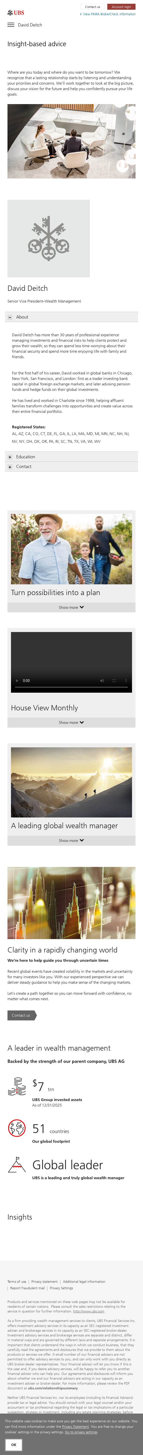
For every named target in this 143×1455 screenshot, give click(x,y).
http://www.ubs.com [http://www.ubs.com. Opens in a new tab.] (88, 1311)
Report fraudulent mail (27, 1288)
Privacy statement (44, 1282)
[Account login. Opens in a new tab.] (121, 7)
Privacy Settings (61, 1288)
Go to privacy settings (81, 1432)
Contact (19, 467)
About (17, 317)
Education (21, 457)
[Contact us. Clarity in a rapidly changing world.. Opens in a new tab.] (22, 1015)
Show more (71, 608)
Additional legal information (84, 1282)
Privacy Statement (75, 1427)
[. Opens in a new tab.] (15, 13)
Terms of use (16, 1282)
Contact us (92, 7)
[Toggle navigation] (24, 23)
